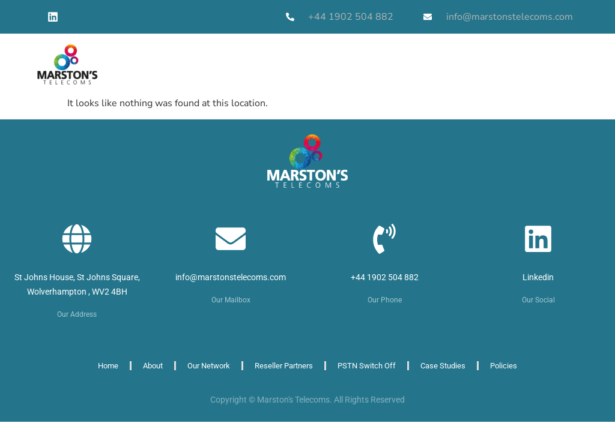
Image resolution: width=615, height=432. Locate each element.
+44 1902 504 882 (385, 277)
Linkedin (538, 277)
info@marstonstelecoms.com (230, 277)
